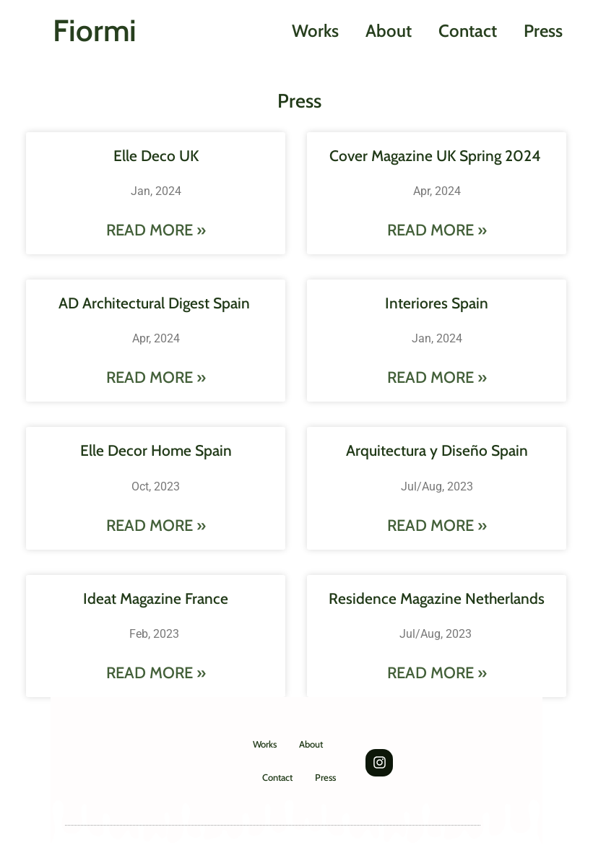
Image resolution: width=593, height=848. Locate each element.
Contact (467, 30)
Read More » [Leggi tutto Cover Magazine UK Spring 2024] (437, 230)
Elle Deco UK (156, 156)
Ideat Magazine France (155, 598)
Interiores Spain (436, 303)
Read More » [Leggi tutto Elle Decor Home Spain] (156, 525)
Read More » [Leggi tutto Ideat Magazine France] (156, 673)
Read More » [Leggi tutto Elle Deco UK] (156, 230)
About (388, 30)
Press (543, 30)
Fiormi (95, 30)
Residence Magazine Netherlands (437, 598)
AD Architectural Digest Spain (156, 303)
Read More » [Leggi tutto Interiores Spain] (437, 377)
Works (315, 30)
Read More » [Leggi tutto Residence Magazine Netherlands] (437, 673)
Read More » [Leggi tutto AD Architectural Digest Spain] (156, 377)
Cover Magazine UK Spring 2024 (437, 156)
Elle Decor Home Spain (156, 450)
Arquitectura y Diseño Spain (437, 450)
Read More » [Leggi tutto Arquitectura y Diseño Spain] (437, 525)
